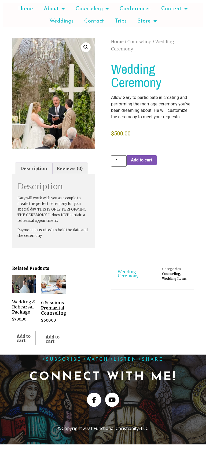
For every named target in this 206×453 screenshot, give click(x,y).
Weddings (61, 21)
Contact (94, 21)
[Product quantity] (119, 161)
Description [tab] (33, 168)
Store (147, 21)
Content (174, 8)
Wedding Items (174, 279)
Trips (121, 21)
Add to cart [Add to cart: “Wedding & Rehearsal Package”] (24, 338)
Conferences (135, 9)
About (54, 8)
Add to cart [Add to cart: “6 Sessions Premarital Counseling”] (53, 339)
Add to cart (141, 160)
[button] (86, 47)
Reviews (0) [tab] (70, 168)
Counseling (92, 8)
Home (25, 9)
